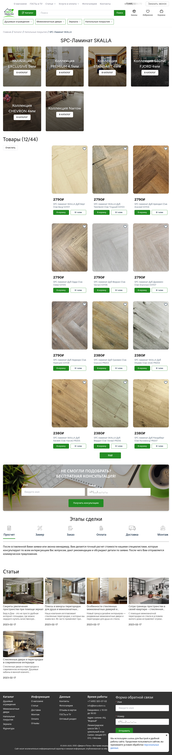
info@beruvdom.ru (96, 704)
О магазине (20, 3)
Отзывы (35, 721)
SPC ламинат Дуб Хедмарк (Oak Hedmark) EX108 (69, 361)
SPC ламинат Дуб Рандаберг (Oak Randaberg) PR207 (149, 439)
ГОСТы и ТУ (36, 3)
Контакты (105, 3)
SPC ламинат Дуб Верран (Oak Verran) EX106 (109, 283)
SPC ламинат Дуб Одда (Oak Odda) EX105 (68, 283)
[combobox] (76, 13)
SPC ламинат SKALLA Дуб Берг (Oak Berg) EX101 (69, 205)
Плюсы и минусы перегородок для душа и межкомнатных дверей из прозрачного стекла (63, 606)
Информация (40, 695)
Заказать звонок (157, 3)
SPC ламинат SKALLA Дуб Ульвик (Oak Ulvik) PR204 (147, 361)
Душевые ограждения (16, 21)
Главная (7, 32)
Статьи (49, 3)
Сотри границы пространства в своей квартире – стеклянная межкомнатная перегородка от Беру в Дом (147, 606)
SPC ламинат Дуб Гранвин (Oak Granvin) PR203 (110, 361)
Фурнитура (8, 727)
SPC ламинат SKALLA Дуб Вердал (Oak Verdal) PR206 (107, 439)
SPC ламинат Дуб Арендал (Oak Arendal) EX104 (150, 205)
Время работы (97, 695)
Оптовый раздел (67, 717)
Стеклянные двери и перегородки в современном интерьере (23, 659)
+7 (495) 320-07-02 (97, 699)
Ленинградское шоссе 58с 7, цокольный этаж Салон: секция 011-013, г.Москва (97, 730)
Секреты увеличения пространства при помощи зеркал (23, 606)
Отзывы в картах (67, 708)
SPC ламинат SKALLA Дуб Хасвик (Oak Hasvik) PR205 (66, 439)
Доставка (36, 708)
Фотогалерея (89, 3)
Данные (64, 695)
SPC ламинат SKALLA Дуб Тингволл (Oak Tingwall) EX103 (109, 205)
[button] (50, 4)
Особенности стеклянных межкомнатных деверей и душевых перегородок (102, 606)
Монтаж (35, 713)
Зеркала (73, 21)
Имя (25, 486)
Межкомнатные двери (49, 21)
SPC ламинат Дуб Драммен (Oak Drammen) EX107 (148, 283)
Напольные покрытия (97, 21)
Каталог (18, 32)
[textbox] (76, 13)
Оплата (35, 717)
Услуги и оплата (68, 3)
